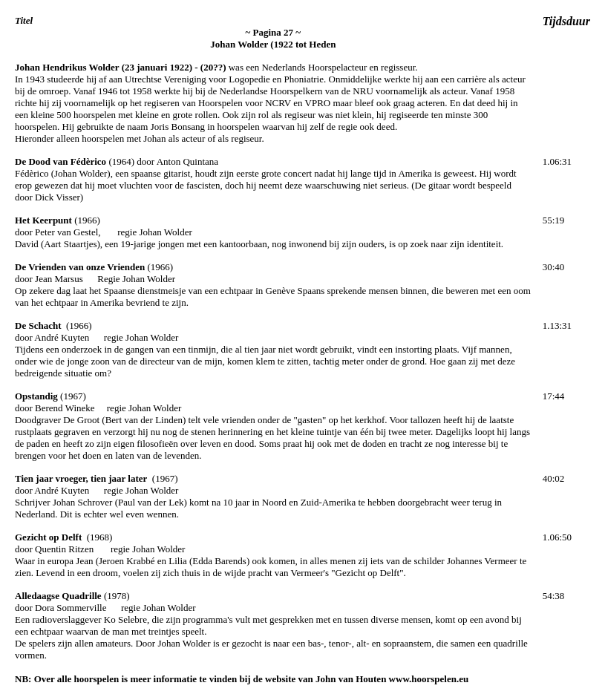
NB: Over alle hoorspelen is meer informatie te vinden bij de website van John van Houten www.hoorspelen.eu (241, 678)
